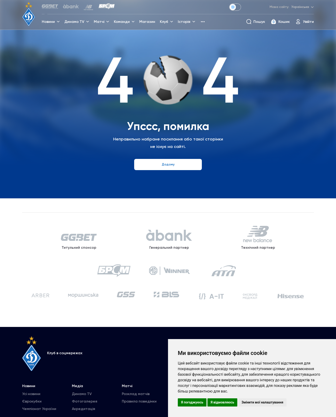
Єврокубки (32, 405)
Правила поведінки (139, 405)
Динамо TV (82, 398)
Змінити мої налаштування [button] (262, 402)
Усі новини (31, 398)
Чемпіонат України (39, 413)
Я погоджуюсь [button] (192, 402)
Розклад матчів (136, 398)
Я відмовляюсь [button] (222, 402)
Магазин (148, 22)
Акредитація (83, 413)
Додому (168, 164)
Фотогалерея (84, 405)
